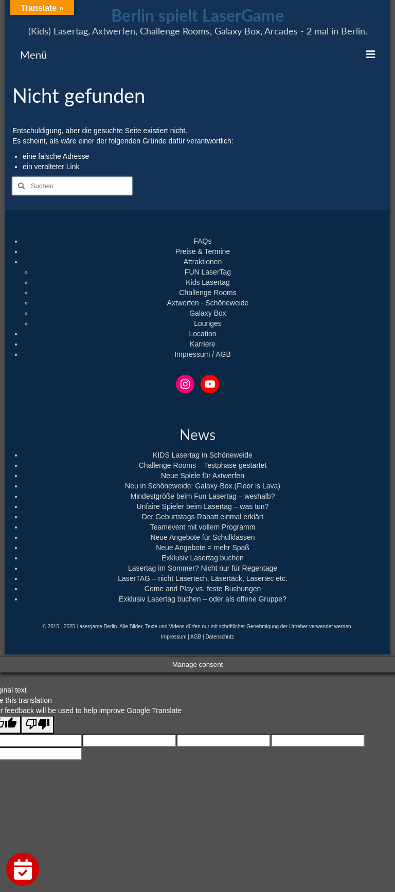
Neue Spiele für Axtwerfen (202, 475)
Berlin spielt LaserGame (197, 15)
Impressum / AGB (202, 354)
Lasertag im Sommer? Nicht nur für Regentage (202, 568)
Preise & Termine (202, 251)
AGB (195, 637)
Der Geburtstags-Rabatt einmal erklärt (203, 517)
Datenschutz (219, 637)
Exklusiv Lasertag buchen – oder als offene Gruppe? (202, 599)
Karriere (203, 344)
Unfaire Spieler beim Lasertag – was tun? (203, 506)
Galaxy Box (207, 313)
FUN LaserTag (208, 272)
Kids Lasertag (208, 282)
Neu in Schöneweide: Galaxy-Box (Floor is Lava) (202, 486)
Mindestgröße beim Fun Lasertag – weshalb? (203, 496)
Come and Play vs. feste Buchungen (203, 589)
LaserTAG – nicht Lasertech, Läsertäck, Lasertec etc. (203, 578)
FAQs (202, 241)
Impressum (173, 637)
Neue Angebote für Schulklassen (202, 537)
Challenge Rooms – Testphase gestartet (203, 465)
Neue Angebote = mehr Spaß (202, 547)
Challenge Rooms (207, 292)
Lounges (208, 323)
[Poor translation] (37, 725)
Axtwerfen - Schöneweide (208, 303)
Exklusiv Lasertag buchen (202, 558)
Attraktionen (203, 262)
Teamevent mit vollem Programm (203, 527)
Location (203, 334)
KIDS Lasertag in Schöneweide (203, 455)
